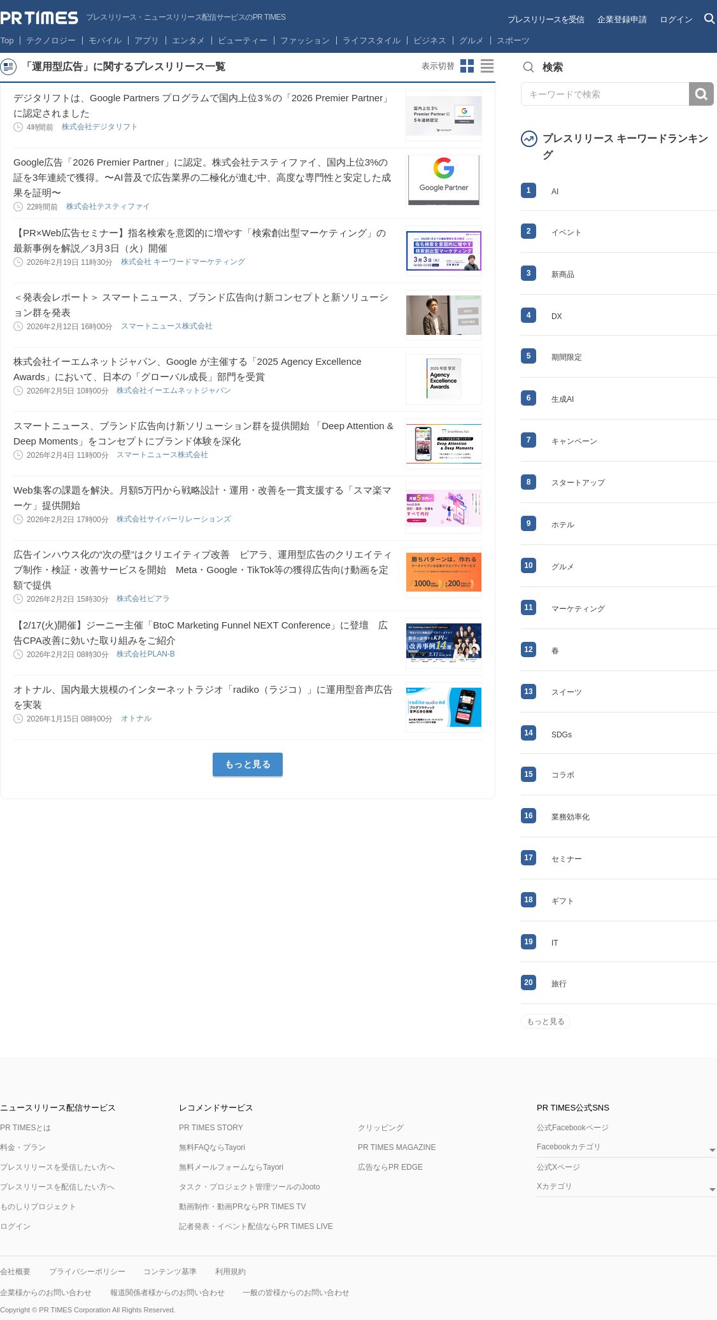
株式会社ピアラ (144, 598)
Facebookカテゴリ (569, 1147)
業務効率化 (570, 817)
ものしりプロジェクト (38, 1206)
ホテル (562, 524)
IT (554, 943)
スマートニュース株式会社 (168, 326)
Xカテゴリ (554, 1186)
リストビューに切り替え (487, 66)
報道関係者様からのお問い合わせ (167, 1292)
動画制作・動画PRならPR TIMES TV (242, 1206)
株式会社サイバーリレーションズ (175, 519)
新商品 (562, 274)
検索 (701, 94)
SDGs (561, 734)
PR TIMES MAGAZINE (397, 1147)
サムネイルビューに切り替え (467, 66)
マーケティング (578, 608)
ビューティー (242, 40)
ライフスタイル (372, 40)
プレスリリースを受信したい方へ (57, 1167)
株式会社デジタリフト (101, 126)
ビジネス (429, 40)
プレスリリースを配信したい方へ (57, 1186)
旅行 (559, 983)
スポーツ (513, 40)
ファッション (305, 40)
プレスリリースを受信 (546, 19)
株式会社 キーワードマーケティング (184, 261)
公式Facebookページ (573, 1127)
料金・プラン (23, 1147)
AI (554, 191)
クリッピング (381, 1127)
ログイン (676, 19)
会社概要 (15, 1271)
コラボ (562, 774)
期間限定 (566, 357)
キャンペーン (574, 441)
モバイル (105, 40)
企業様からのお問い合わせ (46, 1292)
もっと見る (248, 764)
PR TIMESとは (25, 1127)
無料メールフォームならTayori (231, 1167)
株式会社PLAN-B (147, 653)
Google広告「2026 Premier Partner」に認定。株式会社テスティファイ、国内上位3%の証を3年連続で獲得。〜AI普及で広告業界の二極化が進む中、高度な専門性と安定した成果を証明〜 (202, 177)
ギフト (562, 901)
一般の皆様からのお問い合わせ (296, 1292)
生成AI (562, 399)
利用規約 (230, 1271)
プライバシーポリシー (87, 1271)
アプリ (146, 40)
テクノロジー (51, 40)
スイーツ (566, 692)
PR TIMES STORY (211, 1127)
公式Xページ (558, 1167)
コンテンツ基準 (170, 1271)
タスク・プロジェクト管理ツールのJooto (249, 1186)
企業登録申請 (622, 19)
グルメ (471, 40)
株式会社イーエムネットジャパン (175, 390)
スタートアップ (578, 482)
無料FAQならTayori (212, 1147)
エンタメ (188, 40)
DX (556, 316)
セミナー (566, 859)
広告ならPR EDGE (390, 1167)
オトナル (137, 718)
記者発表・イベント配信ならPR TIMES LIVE (256, 1226)
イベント (566, 232)
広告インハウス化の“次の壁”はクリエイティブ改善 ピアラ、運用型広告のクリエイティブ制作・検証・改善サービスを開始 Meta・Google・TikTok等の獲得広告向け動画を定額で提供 (202, 569)
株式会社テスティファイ (109, 206)
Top (7, 40)
